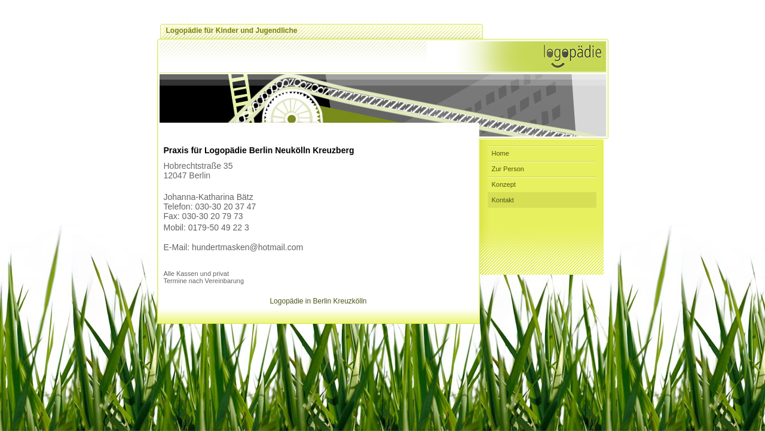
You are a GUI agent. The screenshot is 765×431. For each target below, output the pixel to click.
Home (500, 153)
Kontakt (503, 200)
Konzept (504, 184)
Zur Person (508, 168)
